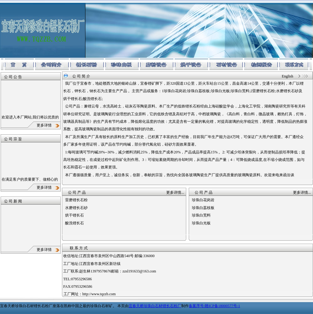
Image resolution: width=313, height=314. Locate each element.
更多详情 (48, 125)
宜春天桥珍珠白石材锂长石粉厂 (155, 306)
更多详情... (175, 192)
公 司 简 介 (81, 76)
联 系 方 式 (79, 248)
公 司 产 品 (77, 192)
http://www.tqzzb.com (99, 294)
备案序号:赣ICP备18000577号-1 (214, 306)
